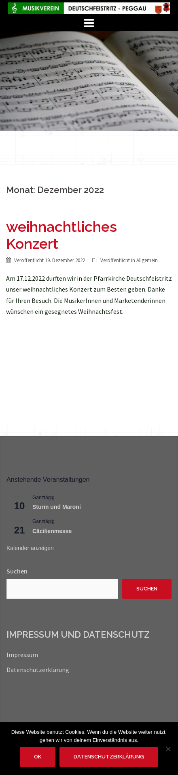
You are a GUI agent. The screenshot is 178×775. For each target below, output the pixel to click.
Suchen (17, 571)
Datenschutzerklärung (37, 670)
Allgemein (147, 260)
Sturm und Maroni (56, 507)
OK (37, 757)
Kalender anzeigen (30, 548)
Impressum (22, 655)
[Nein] (168, 749)
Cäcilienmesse (52, 531)
